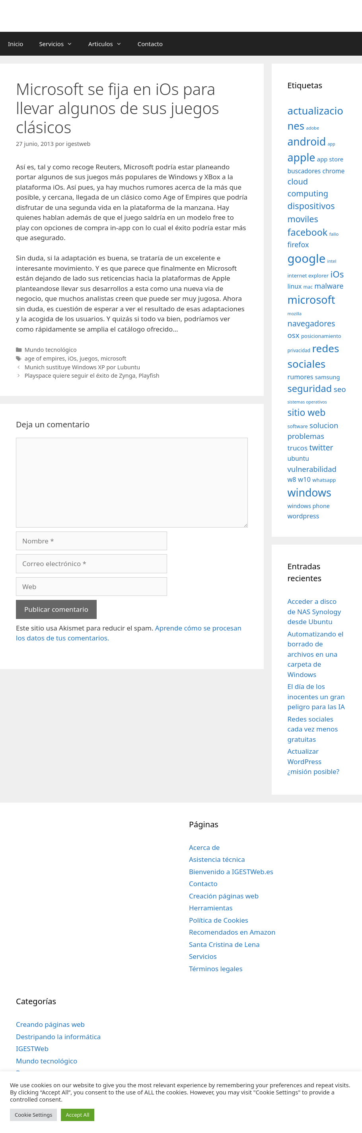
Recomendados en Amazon (232, 932)
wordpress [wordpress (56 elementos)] (303, 516)
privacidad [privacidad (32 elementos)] (299, 350)
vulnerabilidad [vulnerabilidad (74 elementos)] (312, 469)
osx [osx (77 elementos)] (294, 335)
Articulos (109, 44)
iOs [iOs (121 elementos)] (337, 274)
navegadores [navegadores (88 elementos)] (311, 323)
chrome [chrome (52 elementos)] (334, 171)
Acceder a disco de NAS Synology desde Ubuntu (314, 611)
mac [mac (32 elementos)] (308, 286)
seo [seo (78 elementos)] (340, 389)
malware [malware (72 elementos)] (328, 286)
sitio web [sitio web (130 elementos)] (307, 412)
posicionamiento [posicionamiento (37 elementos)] (321, 336)
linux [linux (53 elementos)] (295, 286)
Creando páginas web (50, 1024)
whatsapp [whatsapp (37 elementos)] (324, 479)
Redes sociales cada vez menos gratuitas (313, 729)
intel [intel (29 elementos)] (332, 261)
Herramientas (211, 907)
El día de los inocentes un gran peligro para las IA (316, 696)
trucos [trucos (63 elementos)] (298, 447)
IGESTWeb (32, 1048)
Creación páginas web (224, 895)
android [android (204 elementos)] (307, 141)
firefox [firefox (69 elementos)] (298, 244)
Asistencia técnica (217, 859)
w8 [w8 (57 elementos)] (292, 479)
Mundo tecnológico (51, 349)
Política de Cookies (218, 920)
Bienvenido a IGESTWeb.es (231, 871)
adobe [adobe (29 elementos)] (312, 128)
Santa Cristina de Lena (224, 944)
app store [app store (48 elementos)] (330, 159)
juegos (88, 358)
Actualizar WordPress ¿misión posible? (313, 761)
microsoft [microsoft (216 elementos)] (311, 299)
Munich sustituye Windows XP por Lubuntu (82, 367)
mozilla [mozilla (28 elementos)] (295, 313)
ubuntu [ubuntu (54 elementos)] (298, 458)
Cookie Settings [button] (33, 1114)
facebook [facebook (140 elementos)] (308, 232)
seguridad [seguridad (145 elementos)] (310, 388)
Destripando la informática (58, 1036)
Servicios (59, 44)
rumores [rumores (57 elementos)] (300, 376)
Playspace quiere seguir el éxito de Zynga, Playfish (92, 375)
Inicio (15, 44)
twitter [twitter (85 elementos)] (321, 447)
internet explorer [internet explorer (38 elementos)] (308, 275)
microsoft (113, 358)
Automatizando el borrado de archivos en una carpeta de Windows (316, 654)
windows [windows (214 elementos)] (309, 492)
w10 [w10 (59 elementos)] (304, 479)
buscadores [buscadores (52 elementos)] (304, 171)
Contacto (150, 44)
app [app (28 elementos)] (331, 144)
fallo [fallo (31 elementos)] (334, 234)
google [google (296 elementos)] (307, 258)
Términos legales (216, 968)
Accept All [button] (77, 1114)
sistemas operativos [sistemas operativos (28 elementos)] (307, 402)
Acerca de (204, 847)
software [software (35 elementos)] (298, 426)
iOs (72, 358)
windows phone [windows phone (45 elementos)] (309, 506)
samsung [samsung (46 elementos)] (327, 377)
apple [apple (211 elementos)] (301, 157)
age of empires (45, 358)
